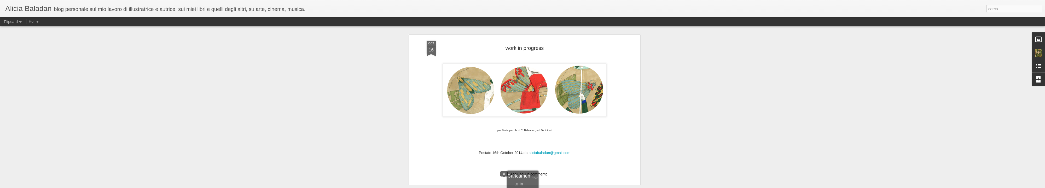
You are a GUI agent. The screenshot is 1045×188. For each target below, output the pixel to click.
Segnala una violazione (560, 185)
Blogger (539, 185)
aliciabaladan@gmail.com (549, 36)
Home (33, 21)
